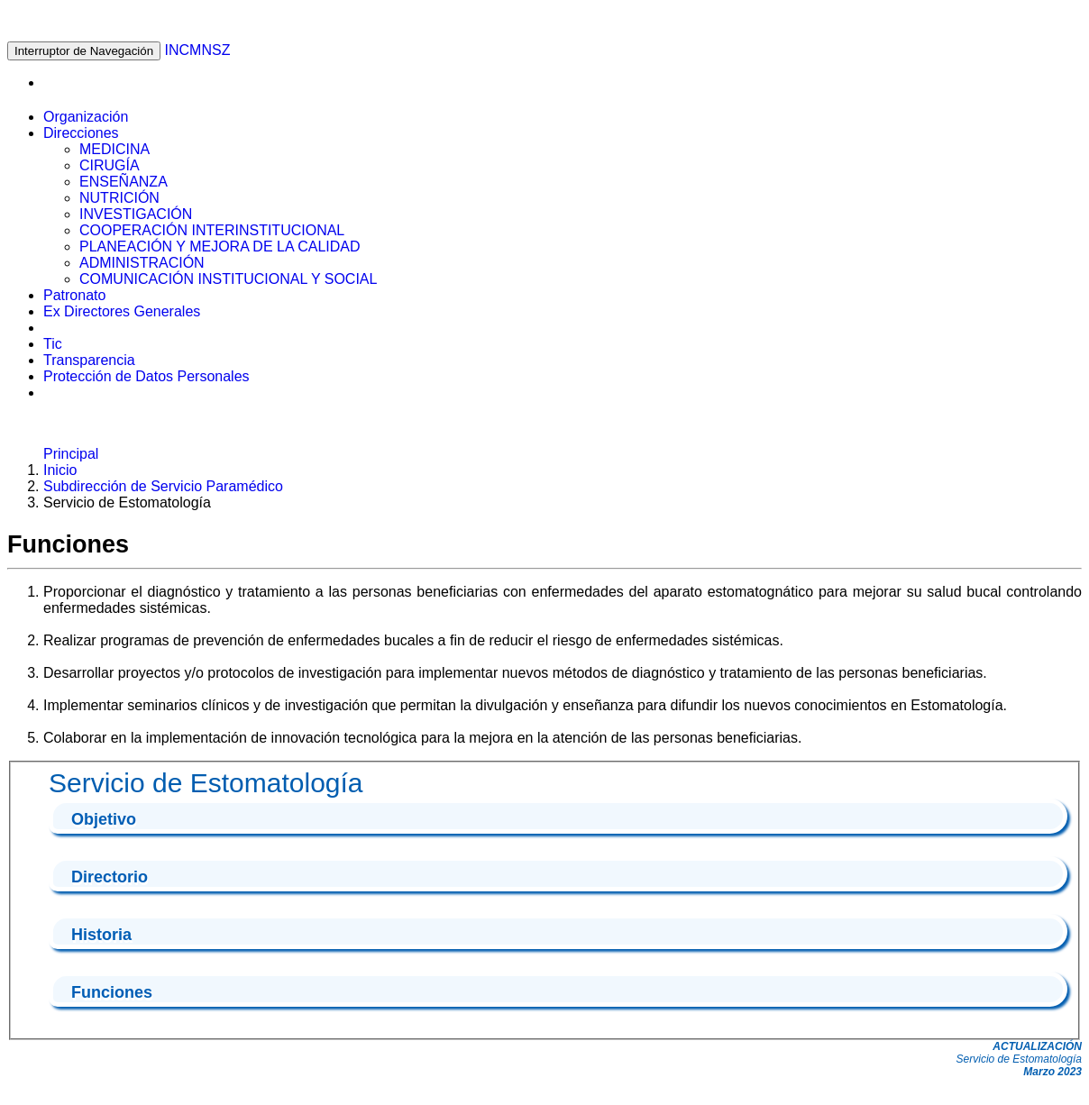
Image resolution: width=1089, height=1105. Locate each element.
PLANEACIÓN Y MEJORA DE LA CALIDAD (220, 246)
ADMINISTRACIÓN (142, 262)
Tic (52, 344)
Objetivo (103, 819)
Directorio (109, 877)
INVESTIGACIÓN (135, 214)
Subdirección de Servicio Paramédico (163, 486)
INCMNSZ (198, 50)
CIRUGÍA (109, 165)
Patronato (74, 295)
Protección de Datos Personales (146, 376)
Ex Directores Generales (121, 311)
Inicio (60, 470)
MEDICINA (114, 149)
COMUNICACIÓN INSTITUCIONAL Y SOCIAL (228, 279)
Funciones (111, 992)
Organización (85, 116)
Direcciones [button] (81, 133)
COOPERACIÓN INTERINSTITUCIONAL (211, 230)
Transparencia (89, 360)
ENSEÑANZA (123, 181)
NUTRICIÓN (119, 197)
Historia (101, 935)
